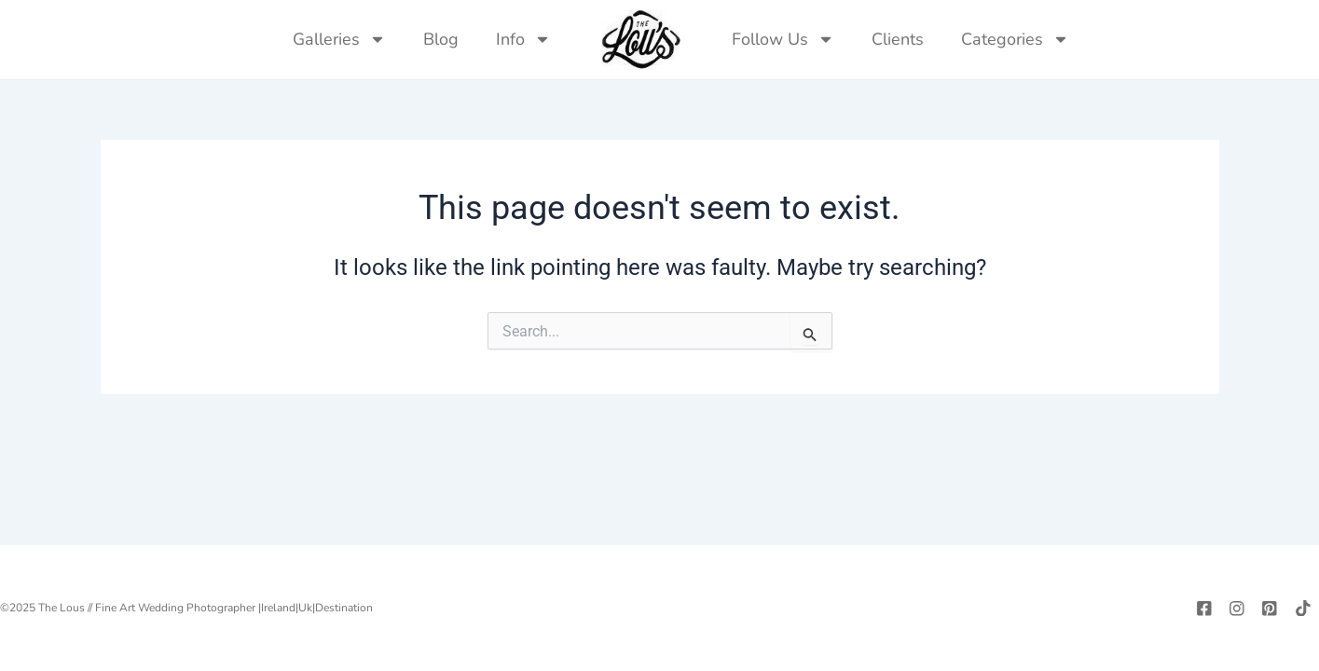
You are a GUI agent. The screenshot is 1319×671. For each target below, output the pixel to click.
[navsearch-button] (1106, 39)
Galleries (339, 39)
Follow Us (783, 39)
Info (523, 39)
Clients (898, 39)
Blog (441, 39)
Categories (1015, 39)
